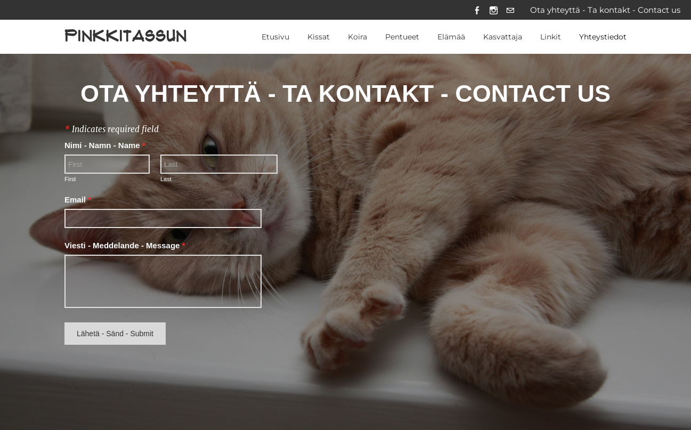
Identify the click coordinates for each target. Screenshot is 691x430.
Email (77, 200)
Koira (357, 37)
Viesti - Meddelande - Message (124, 245)
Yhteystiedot (603, 37)
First (70, 179)
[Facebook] (477, 9)
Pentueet (402, 37)
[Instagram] (494, 9)
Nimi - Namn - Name (104, 145)
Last (166, 179)
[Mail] (510, 9)
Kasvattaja (502, 37)
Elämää (451, 37)
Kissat (318, 37)
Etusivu (275, 37)
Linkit (550, 37)
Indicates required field (111, 129)
